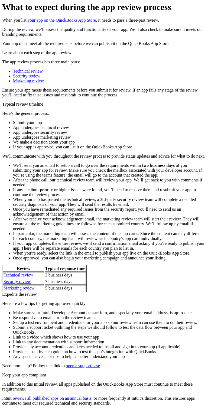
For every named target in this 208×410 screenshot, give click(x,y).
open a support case (83, 365)
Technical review (28, 71)
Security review (26, 76)
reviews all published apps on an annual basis (52, 398)
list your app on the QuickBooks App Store (58, 20)
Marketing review (28, 81)
